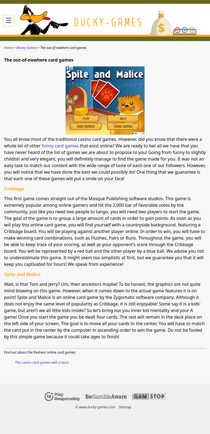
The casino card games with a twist (42, 362)
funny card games (60, 146)
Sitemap (125, 407)
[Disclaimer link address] (106, 397)
